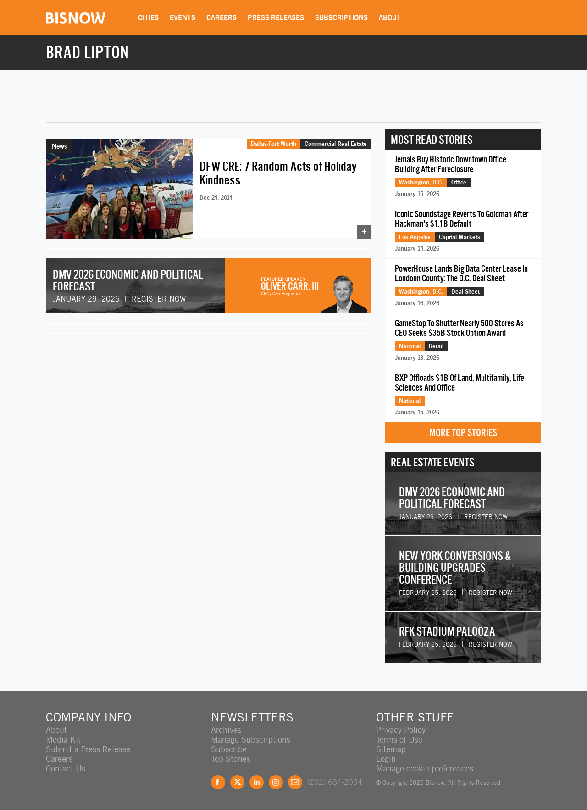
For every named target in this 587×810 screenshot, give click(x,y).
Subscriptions (341, 17)
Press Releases (276, 17)
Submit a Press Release (88, 749)
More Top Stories (463, 432)
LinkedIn (256, 782)
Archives (226, 730)
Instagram (276, 782)
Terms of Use (399, 739)
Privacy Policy (401, 730)
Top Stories (230, 759)
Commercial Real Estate (336, 143)
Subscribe (229, 749)
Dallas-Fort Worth (273, 143)
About (390, 17)
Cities (148, 17)
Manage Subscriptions (250, 739)
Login (386, 759)
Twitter (237, 782)
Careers (221, 17)
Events (182, 17)
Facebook (218, 782)
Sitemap (391, 749)
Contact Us (65, 768)
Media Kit (63, 739)
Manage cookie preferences (424, 768)
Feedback (295, 782)
